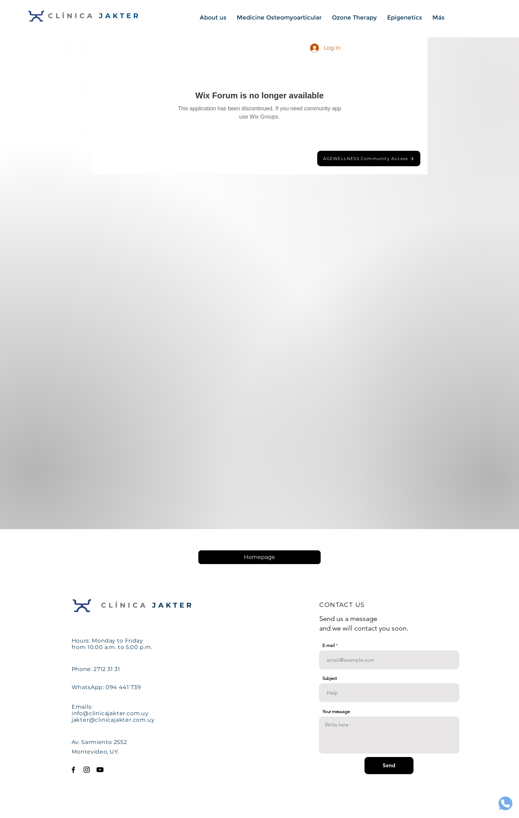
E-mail (328, 645)
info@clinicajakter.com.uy (110, 713)
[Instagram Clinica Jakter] (87, 770)
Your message (336, 711)
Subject (329, 678)
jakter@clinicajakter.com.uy (113, 720)
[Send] (388, 765)
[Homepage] (259, 557)
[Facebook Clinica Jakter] (73, 770)
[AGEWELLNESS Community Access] (368, 158)
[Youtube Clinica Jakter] (100, 770)
